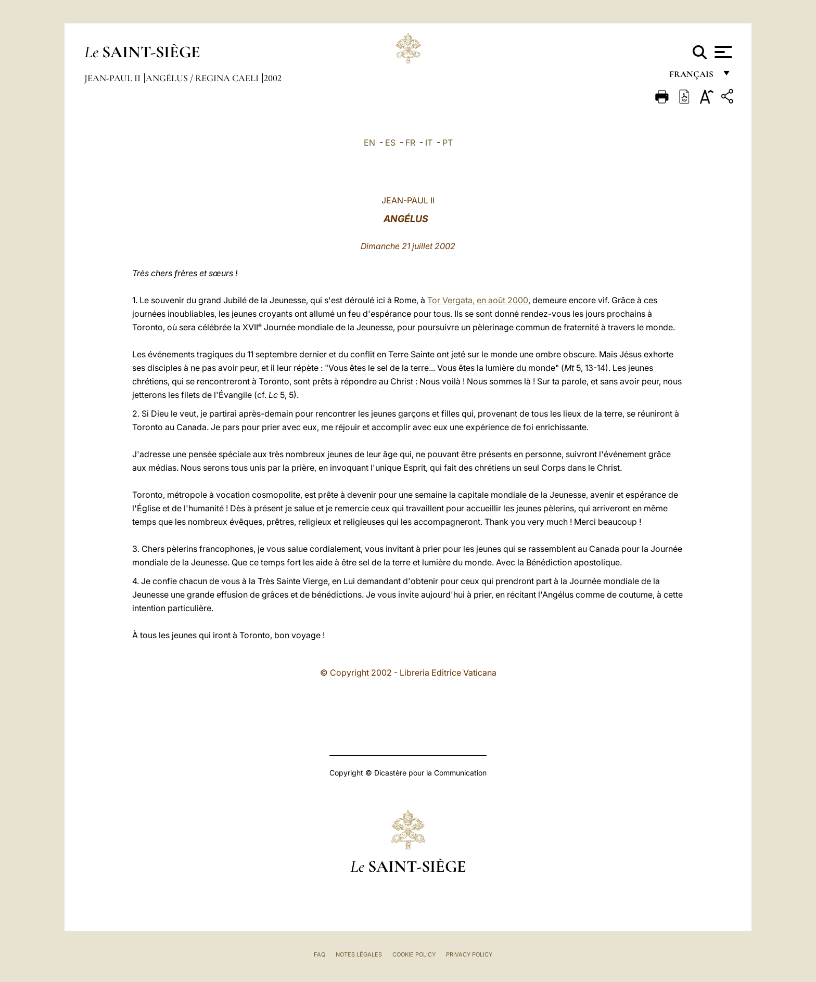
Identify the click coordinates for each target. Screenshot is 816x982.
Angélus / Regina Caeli (203, 78)
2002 (273, 78)
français (692, 77)
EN (369, 142)
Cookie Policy (414, 954)
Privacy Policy (469, 954)
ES (390, 142)
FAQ (319, 954)
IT (428, 142)
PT (447, 142)
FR (410, 142)
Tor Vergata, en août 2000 (477, 300)
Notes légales (359, 954)
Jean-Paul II (113, 78)
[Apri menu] (722, 52)
